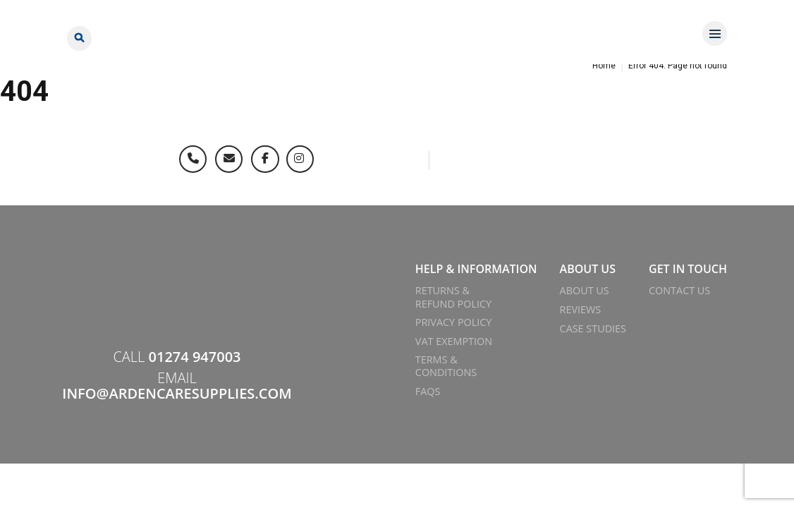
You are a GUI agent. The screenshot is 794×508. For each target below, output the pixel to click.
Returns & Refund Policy (453, 297)
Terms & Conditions (446, 366)
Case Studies (593, 328)
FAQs (428, 391)
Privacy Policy (453, 322)
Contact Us (679, 290)
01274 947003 (195, 356)
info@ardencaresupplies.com (176, 393)
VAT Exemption (453, 341)
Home (604, 66)
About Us (584, 290)
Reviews (580, 309)
